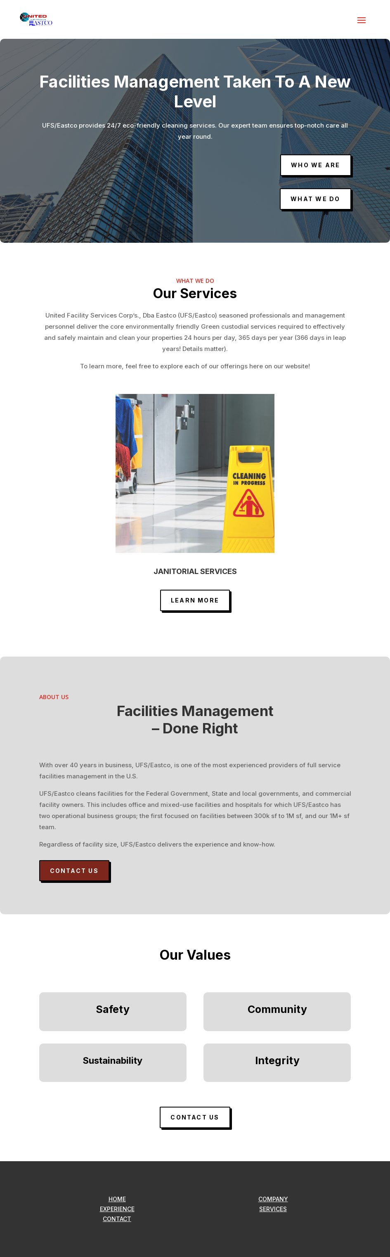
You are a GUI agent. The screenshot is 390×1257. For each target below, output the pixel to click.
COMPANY (273, 1198)
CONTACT (117, 1218)
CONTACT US (74, 870)
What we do (315, 198)
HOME (117, 1198)
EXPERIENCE (117, 1208)
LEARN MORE (195, 600)
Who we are (315, 164)
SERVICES (273, 1208)
